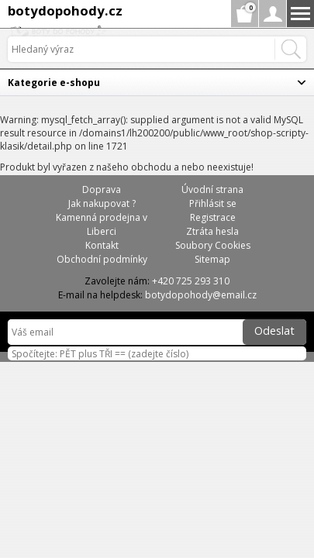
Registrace (213, 217)
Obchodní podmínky (102, 259)
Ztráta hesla (212, 231)
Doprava (101, 189)
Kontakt (102, 245)
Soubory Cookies (212, 245)
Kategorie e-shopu (54, 82)
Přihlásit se (212, 203)
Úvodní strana (212, 189)
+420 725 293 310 (190, 281)
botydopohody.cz (65, 10)
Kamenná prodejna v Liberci (101, 224)
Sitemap (212, 259)
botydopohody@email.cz (201, 294)
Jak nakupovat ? (102, 203)
